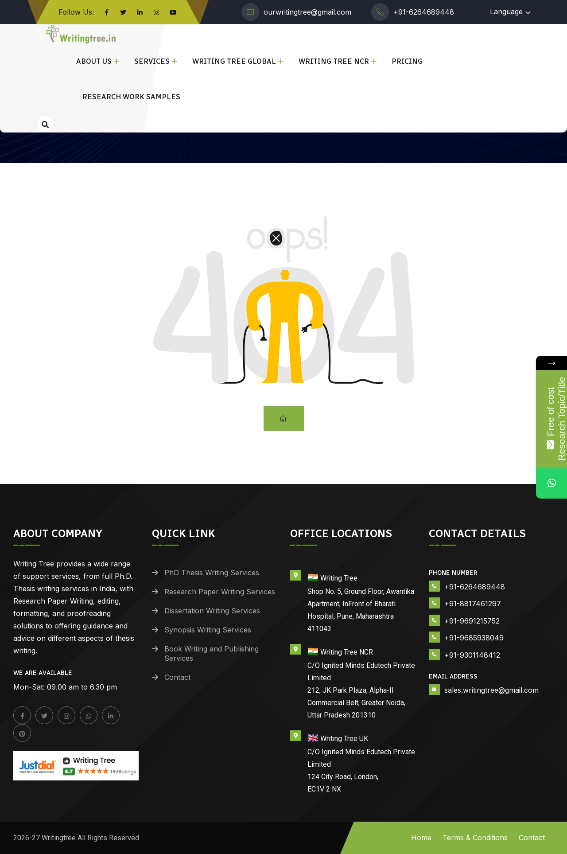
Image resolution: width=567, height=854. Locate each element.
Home (421, 837)
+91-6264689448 (423, 12)
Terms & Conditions (475, 837)
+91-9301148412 (472, 655)
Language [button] (506, 11)
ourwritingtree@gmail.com (307, 12)
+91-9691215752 (472, 620)
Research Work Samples (131, 97)
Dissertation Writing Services (212, 610)
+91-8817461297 (472, 603)
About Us (94, 61)
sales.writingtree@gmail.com (491, 690)
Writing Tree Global (234, 61)
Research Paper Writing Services (219, 591)
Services (152, 61)
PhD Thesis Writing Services (211, 572)
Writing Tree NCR (334, 61)
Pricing (407, 61)
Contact (177, 677)
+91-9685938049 (474, 637)
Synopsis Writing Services (207, 629)
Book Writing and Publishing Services (211, 653)
